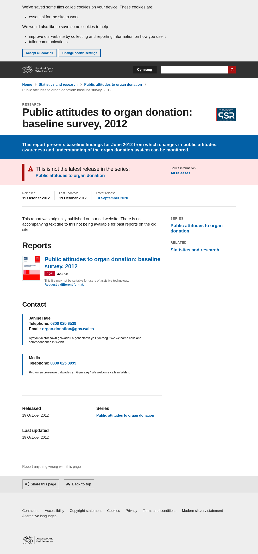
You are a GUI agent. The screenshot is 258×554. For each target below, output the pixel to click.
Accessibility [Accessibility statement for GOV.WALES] (54, 511)
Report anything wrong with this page (51, 466)
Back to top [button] (81, 484)
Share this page (43, 484)
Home (27, 84)
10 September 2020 (112, 198)
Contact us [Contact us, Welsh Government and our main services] (30, 511)
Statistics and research (58, 84)
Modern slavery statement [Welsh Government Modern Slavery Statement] (202, 511)
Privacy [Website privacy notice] (131, 511)
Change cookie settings (79, 53)
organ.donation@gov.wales (68, 329)
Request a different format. (64, 284)
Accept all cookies (39, 53)
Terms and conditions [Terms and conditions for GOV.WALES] (159, 511)
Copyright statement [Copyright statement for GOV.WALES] (86, 511)
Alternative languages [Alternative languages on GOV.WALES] (39, 516)
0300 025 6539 (63, 323)
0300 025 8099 (63, 363)
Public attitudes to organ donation (113, 84)
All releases (180, 173)
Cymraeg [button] (144, 69)
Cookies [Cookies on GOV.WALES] (113, 511)
